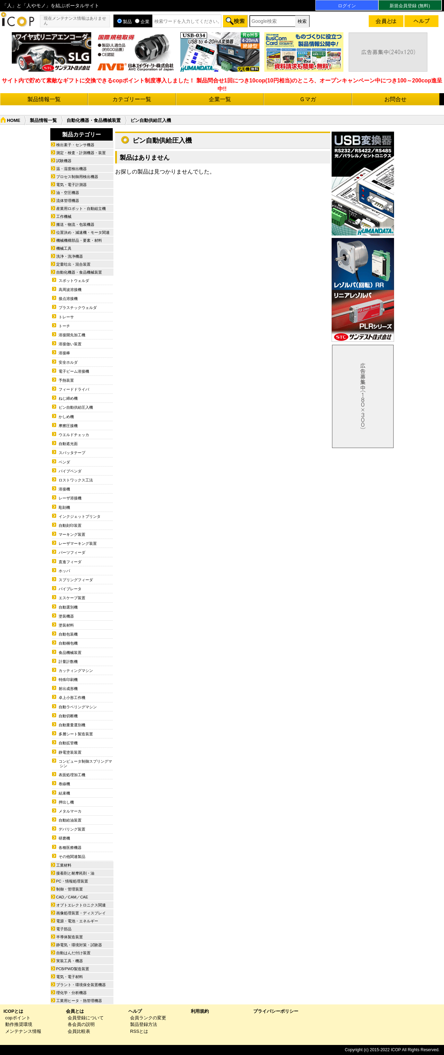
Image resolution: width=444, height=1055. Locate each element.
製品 (124, 21)
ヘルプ (135, 1011)
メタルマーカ (70, 811)
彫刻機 (64, 507)
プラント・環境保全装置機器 (81, 985)
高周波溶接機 (70, 289)
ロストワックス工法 (76, 480)
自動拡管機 (68, 743)
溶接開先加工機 (72, 335)
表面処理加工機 (72, 775)
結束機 (64, 793)
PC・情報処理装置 (72, 881)
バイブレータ (70, 589)
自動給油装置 (70, 820)
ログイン (347, 5)
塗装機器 (66, 616)
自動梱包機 (68, 643)
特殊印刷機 (68, 679)
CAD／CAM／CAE (72, 897)
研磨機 (64, 838)
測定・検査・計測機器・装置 (81, 153)
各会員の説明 (81, 1024)
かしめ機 (66, 417)
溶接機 (64, 489)
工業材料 (63, 865)
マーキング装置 (72, 534)
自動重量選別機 (72, 725)
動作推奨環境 (18, 1024)
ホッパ (64, 571)
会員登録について (86, 1017)
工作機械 (63, 216)
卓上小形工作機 (72, 697)
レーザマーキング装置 (78, 543)
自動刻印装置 (70, 525)
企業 (142, 21)
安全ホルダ (68, 362)
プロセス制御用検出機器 (77, 177)
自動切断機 (68, 716)
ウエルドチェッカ (74, 435)
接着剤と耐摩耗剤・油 (75, 873)
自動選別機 (68, 607)
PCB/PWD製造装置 (72, 969)
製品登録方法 (143, 1024)
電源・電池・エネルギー (77, 921)
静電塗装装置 (70, 752)
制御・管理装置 (69, 889)
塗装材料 (66, 625)
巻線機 (64, 784)
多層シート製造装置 (76, 734)
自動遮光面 (68, 444)
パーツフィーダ (72, 552)
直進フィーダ (70, 562)
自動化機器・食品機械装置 (94, 120)
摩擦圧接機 (68, 426)
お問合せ (395, 99)
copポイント (18, 1017)
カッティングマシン (76, 670)
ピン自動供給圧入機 (76, 407)
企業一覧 (220, 99)
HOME (13, 120)
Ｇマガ (307, 99)
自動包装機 (68, 634)
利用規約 (200, 1011)
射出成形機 (68, 688)
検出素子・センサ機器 (75, 145)
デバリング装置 (72, 829)
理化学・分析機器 (71, 993)
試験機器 (63, 161)
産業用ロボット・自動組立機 (81, 208)
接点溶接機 (68, 298)
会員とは (75, 1011)
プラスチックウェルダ (78, 307)
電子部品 (63, 929)
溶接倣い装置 (70, 344)
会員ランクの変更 (148, 1017)
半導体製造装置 (69, 937)
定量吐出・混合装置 (73, 264)
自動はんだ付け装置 (73, 953)
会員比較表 (79, 1031)
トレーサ (66, 317)
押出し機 (66, 802)
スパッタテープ (72, 453)
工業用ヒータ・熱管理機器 (79, 1001)
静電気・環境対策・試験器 (79, 945)
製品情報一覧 (44, 99)
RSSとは (139, 1031)
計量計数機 (68, 661)
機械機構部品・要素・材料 (79, 240)
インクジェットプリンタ (80, 516)
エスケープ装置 (72, 598)
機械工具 (63, 248)
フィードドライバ (74, 389)
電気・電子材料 (69, 977)
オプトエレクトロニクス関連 (81, 905)
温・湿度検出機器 (71, 169)
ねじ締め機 (68, 398)
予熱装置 (66, 380)
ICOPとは (13, 1011)
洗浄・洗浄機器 (69, 256)
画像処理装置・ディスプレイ (81, 913)
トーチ (64, 326)
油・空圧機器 (67, 192)
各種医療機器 (70, 847)
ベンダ (64, 462)
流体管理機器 (67, 200)
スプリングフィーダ (76, 580)
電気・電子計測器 (71, 185)
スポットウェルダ (74, 280)
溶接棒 (64, 353)
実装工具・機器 (69, 961)
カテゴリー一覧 (131, 99)
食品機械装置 (70, 652)
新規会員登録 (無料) (410, 5)
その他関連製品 (72, 856)
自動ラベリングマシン (78, 707)
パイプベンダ (70, 471)
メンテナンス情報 (23, 1031)
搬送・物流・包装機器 (75, 224)
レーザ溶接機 (70, 498)
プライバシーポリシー (275, 1011)
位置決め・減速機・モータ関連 (83, 232)
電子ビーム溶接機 (74, 371)
